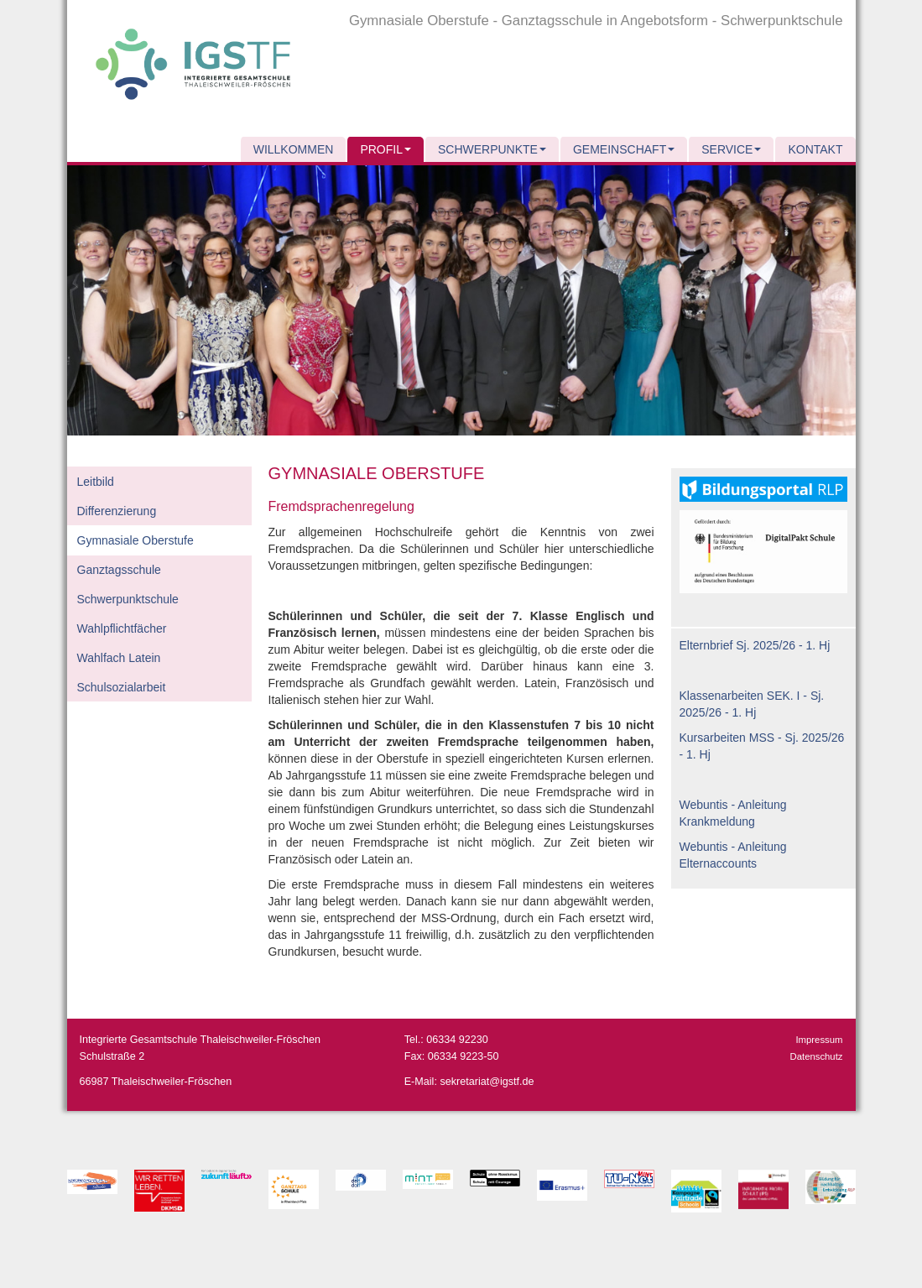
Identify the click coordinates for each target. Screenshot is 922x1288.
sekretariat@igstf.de (487, 1081)
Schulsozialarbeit (121, 687)
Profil (385, 149)
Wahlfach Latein (119, 658)
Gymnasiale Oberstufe (135, 540)
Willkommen (293, 149)
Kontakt (815, 149)
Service (731, 149)
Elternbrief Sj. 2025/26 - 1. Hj (755, 645)
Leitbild (95, 481)
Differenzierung (117, 511)
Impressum (818, 1040)
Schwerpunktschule (128, 599)
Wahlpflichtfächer (122, 628)
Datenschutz (816, 1056)
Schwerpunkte (492, 149)
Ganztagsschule (119, 569)
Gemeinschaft (624, 149)
